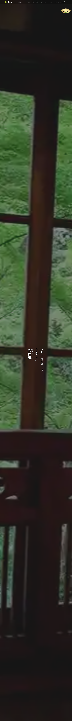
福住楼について (22, 2)
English (64, 2)
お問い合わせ (57, 2)
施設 (42, 2)
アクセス (46, 2)
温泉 (29, 2)
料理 (33, 2)
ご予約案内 (66, 11)
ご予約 (51, 2)
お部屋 (37, 2)
